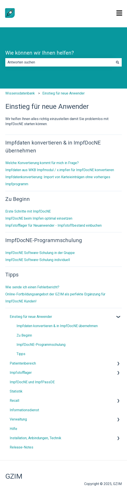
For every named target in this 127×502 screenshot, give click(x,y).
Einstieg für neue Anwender (63, 93)
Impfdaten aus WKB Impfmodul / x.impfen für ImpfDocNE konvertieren (59, 170)
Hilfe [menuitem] (13, 429)
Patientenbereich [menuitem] (23, 363)
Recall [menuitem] (14, 400)
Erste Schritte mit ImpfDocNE (28, 211)
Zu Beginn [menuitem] (24, 335)
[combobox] (59, 62)
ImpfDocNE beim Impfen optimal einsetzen (38, 218)
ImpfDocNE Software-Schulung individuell (37, 260)
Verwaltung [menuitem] (18, 419)
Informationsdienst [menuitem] (24, 410)
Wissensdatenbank (20, 93)
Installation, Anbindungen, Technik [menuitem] (35, 438)
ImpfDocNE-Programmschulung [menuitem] (41, 345)
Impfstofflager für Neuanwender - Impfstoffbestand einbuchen (53, 225)
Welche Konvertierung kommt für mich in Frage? (42, 163)
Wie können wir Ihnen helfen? (39, 53)
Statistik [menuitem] (16, 391)
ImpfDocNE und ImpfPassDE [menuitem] (32, 382)
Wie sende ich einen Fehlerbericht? (32, 287)
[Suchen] (117, 62)
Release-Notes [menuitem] (21, 447)
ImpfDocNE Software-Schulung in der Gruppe (40, 253)
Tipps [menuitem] (21, 354)
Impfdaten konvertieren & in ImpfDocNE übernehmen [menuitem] (57, 326)
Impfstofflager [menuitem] (21, 372)
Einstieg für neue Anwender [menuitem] (31, 317)
